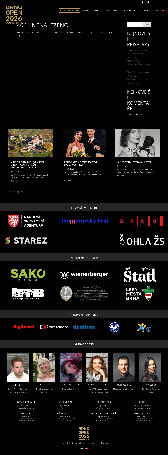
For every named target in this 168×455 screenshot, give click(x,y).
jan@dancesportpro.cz (67, 407)
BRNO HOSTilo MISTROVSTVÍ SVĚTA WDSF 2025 (138, 64)
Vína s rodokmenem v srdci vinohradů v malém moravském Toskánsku (138, 53)
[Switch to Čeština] (81, 448)
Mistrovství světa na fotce (138, 72)
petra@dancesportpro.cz (144, 407)
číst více (14, 181)
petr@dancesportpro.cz (105, 407)
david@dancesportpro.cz (28, 418)
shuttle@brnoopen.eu (67, 418)
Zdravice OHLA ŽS (134, 83)
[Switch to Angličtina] (163, 16)
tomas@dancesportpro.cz (106, 418)
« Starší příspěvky (15, 191)
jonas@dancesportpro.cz (144, 418)
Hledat (147, 24)
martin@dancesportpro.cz (28, 407)
